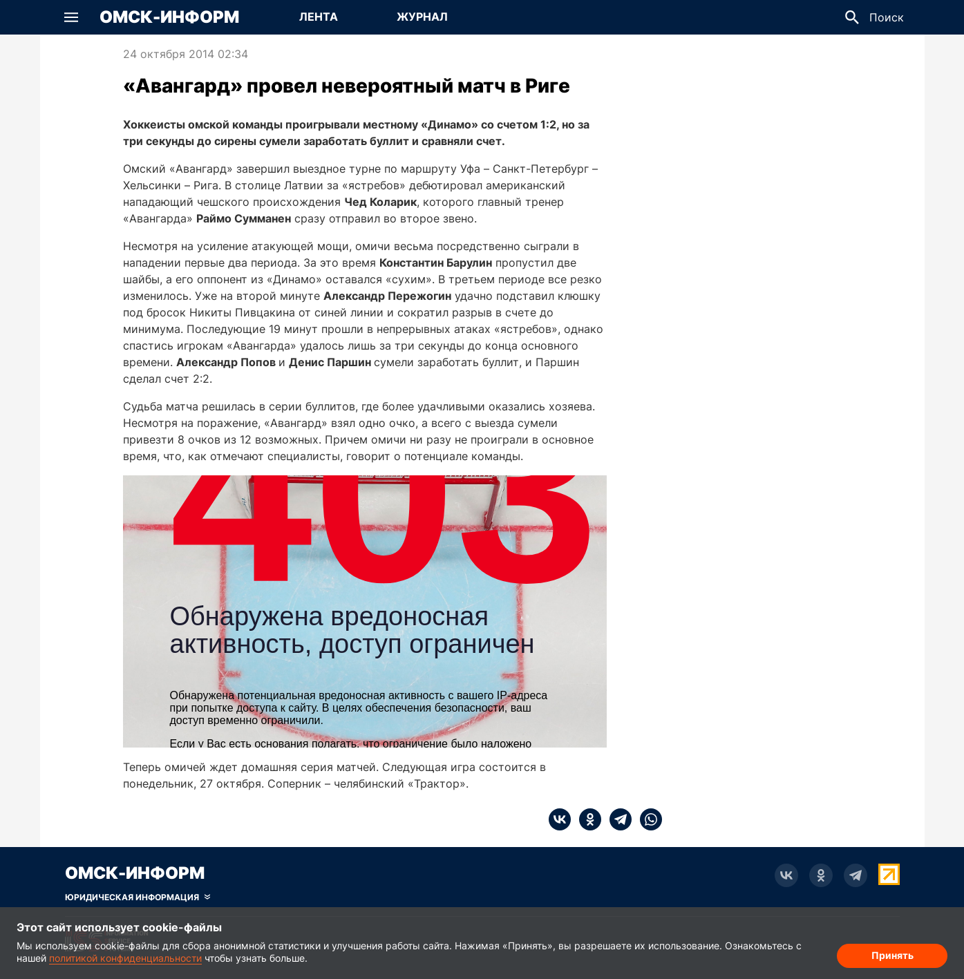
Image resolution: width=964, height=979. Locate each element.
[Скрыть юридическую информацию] (137, 897)
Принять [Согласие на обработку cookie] (892, 955)
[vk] (560, 819)
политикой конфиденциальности (125, 958)
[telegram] (616, 819)
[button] (71, 17)
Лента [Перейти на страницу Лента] (318, 16)
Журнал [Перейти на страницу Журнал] (422, 16)
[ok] (586, 819)
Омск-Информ (169, 17)
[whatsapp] (647, 819)
